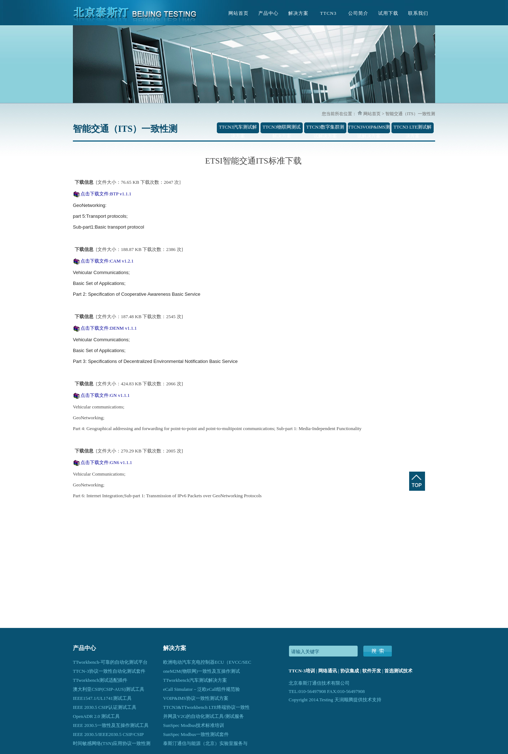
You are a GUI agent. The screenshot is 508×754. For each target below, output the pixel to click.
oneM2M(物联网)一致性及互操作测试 (201, 671)
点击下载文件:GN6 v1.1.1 (106, 462)
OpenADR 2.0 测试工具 (96, 716)
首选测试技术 (398, 670)
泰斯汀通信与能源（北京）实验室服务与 (205, 743)
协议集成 (349, 670)
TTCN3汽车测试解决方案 (238, 128)
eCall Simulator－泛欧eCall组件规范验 (201, 689)
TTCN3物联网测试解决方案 (282, 128)
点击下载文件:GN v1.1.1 (105, 395)
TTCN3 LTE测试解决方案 (413, 128)
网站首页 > (373, 113)
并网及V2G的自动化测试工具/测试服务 (203, 716)
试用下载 (388, 13)
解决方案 (298, 13)
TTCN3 (328, 13)
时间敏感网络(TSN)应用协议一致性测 (111, 743)
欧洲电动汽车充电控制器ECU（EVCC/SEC (207, 662)
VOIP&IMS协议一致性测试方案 (195, 698)
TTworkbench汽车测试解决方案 (195, 680)
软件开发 (371, 670)
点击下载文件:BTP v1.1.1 (105, 193)
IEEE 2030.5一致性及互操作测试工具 (111, 725)
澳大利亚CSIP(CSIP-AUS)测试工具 (108, 689)
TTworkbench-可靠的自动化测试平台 (110, 662)
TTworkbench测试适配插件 (100, 680)
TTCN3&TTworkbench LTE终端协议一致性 (206, 707)
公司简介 (358, 13)
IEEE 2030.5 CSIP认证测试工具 (104, 707)
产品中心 (268, 13)
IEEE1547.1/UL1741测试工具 (102, 698)
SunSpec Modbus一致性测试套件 (196, 734)
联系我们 (418, 13)
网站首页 (238, 13)
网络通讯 (327, 670)
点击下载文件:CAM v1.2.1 (106, 261)
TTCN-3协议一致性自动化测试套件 (109, 671)
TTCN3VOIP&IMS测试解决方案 (369, 128)
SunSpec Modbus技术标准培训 (193, 725)
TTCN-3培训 (302, 670)
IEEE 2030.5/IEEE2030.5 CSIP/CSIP (108, 734)
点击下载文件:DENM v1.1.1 (108, 328)
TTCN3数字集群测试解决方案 (325, 128)
